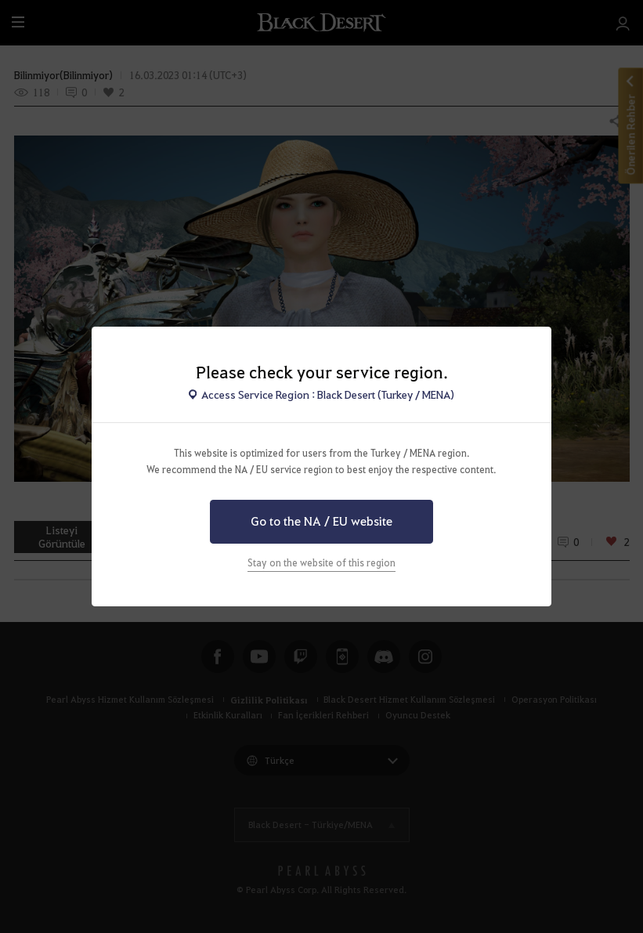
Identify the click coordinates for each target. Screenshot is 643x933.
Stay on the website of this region (321, 562)
